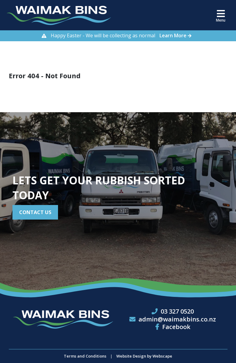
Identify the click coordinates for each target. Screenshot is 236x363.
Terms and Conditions (85, 356)
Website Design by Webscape (144, 356)
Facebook (172, 327)
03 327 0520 (177, 311)
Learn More (176, 35)
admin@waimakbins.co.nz (177, 319)
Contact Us (35, 212)
